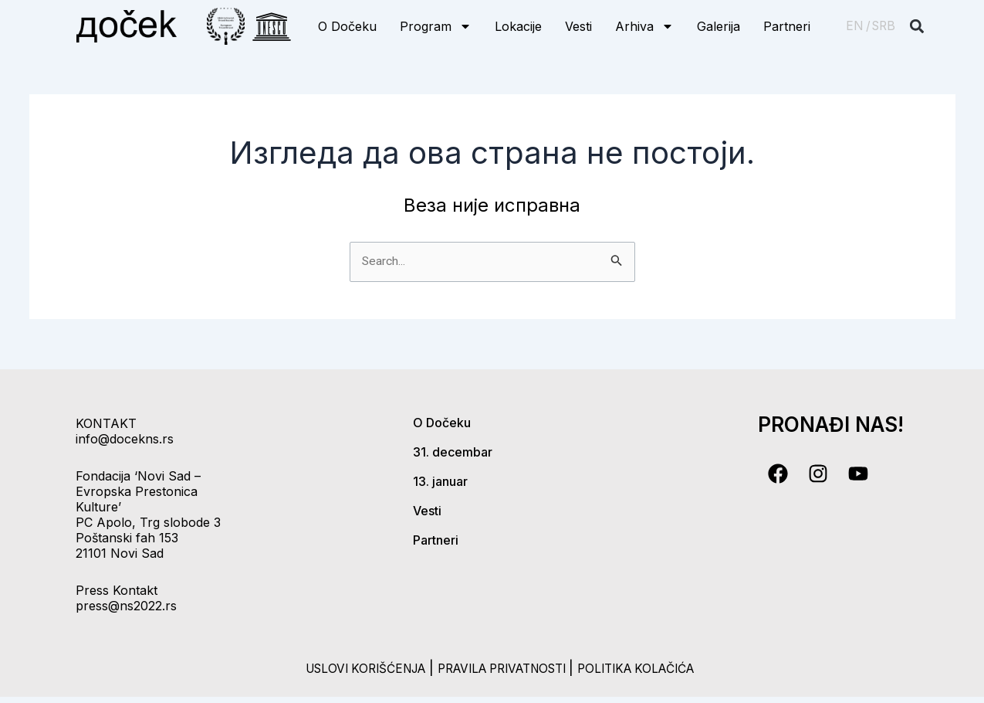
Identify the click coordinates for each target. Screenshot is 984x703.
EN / (858, 26)
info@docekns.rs (125, 439)
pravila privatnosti (503, 668)
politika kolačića (661, 668)
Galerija (718, 26)
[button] (916, 26)
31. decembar (452, 452)
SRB (883, 26)
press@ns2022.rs (126, 605)
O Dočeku (347, 26)
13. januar (440, 481)
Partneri (786, 26)
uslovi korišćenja (340, 668)
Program (436, 26)
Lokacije (518, 26)
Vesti (578, 26)
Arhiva (644, 26)
